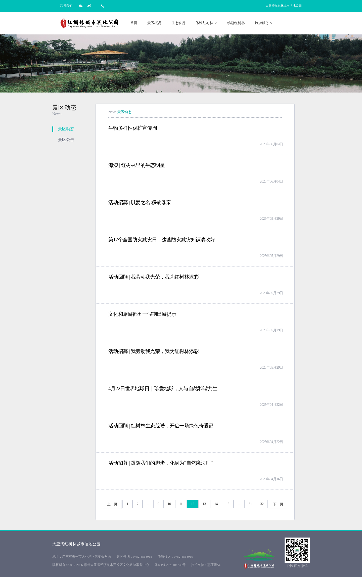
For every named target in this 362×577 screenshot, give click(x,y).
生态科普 (178, 23)
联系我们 (66, 6)
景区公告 (66, 140)
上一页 (112, 504)
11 (181, 504)
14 (216, 504)
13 (204, 504)
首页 (133, 23)
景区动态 (66, 129)
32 (261, 504)
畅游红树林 (236, 23)
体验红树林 (206, 23)
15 (227, 504)
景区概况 (154, 23)
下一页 (278, 504)
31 (250, 504)
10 (169, 504)
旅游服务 (264, 23)
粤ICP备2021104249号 (170, 565)
